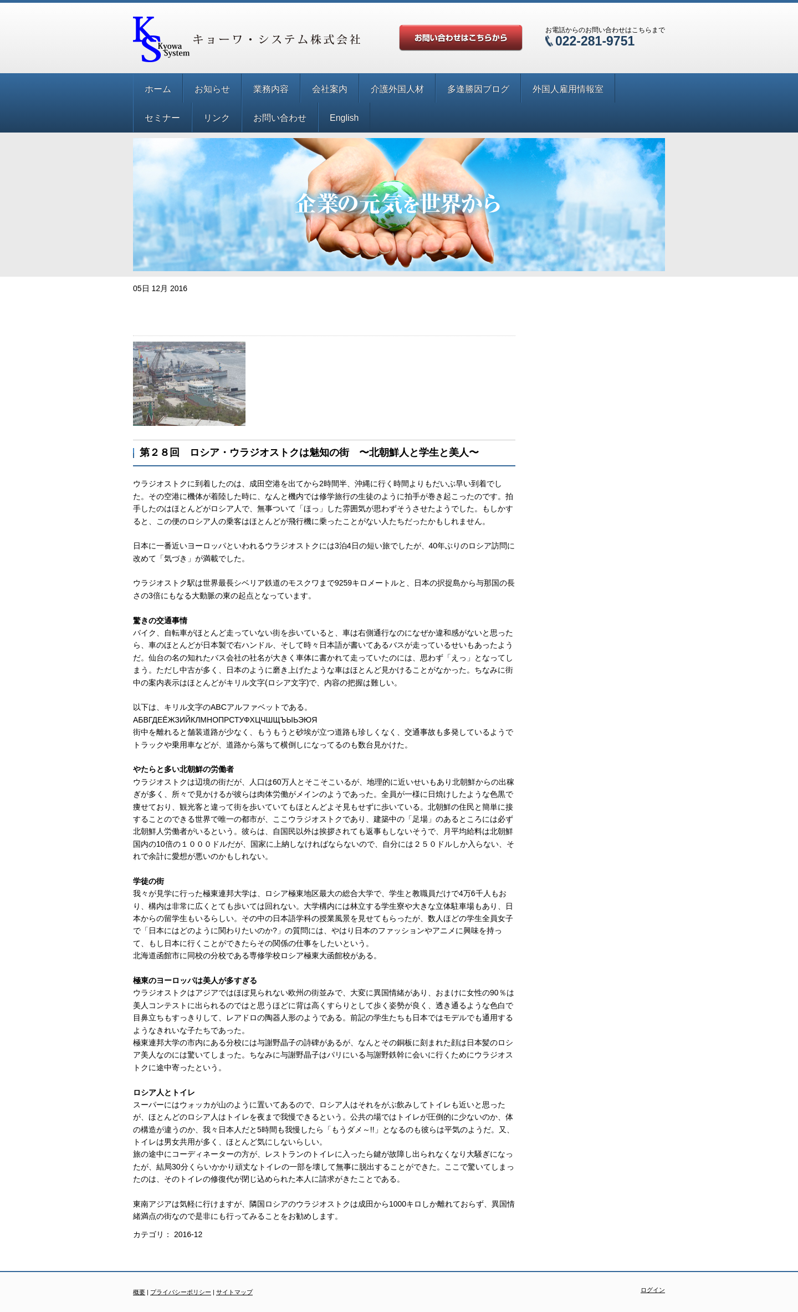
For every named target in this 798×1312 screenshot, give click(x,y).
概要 (139, 1292)
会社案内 (329, 89)
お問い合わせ (279, 118)
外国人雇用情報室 (568, 89)
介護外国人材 (397, 89)
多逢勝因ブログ (478, 89)
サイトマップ (234, 1292)
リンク (216, 118)
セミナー (162, 118)
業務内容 (271, 89)
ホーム (158, 89)
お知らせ (212, 89)
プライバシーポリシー (180, 1292)
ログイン (653, 1289)
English (344, 118)
